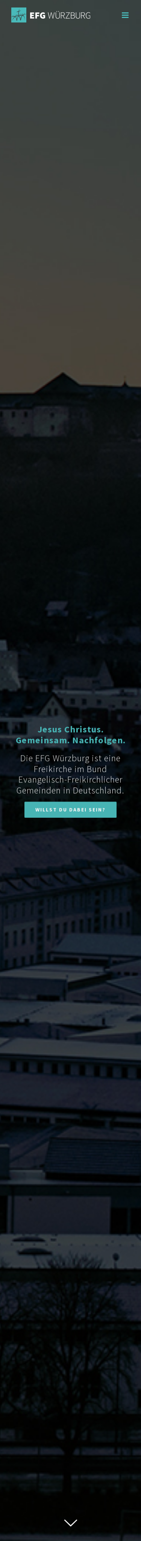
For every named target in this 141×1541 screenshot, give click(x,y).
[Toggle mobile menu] (126, 15)
